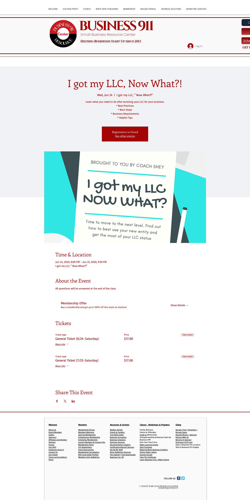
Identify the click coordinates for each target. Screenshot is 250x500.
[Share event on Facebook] (57, 401)
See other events (125, 136)
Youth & (143, 434)
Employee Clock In (56, 449)
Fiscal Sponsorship (86, 449)
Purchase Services (117, 442)
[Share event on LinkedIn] (73, 401)
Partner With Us (182, 437)
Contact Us (53, 452)
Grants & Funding (117, 432)
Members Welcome (86, 432)
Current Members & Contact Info (91, 442)
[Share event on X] (65, 401)
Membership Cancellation (88, 452)
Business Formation (118, 437)
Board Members (55, 432)
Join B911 (52, 447)
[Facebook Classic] (178, 478)
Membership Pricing (86, 430)
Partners (52, 442)
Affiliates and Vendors (58, 439)
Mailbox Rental (116, 430)
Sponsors (52, 437)
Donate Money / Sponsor (186, 434)
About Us (52, 430)
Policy (51, 459)
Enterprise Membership (87, 439)
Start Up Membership (87, 434)
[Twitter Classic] (183, 478)
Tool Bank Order (117, 434)
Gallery (51, 434)
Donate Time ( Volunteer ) (186, 430)
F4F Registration (85, 447)
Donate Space (181, 432)
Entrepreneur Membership (89, 437)
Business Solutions (118, 439)
